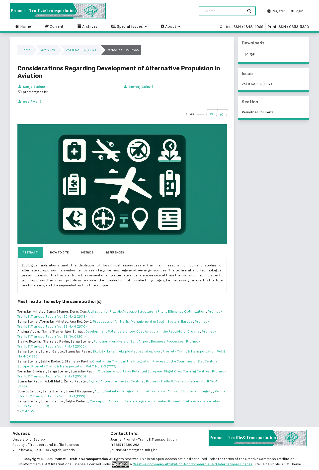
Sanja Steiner (31, 87)
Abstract (30, 252)
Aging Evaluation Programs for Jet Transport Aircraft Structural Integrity (153, 391)
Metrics (87, 252)
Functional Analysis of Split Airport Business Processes (138, 341)
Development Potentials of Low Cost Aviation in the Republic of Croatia (142, 331)
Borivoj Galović (138, 87)
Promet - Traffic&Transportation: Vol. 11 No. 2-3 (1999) (73, 366)
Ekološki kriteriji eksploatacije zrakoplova (127, 351)
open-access (167, 459)
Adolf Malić (29, 102)
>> (32, 411)
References (115, 252)
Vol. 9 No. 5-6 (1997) (81, 50)
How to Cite (59, 252)
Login (297, 10)
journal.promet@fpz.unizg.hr (133, 450)
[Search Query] (223, 11)
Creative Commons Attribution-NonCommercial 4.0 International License (192, 464)
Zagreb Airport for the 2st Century (116, 381)
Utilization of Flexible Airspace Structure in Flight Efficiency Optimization (147, 311)
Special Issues (127, 26)
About (169, 26)
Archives (87, 26)
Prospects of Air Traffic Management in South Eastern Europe (143, 321)
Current (54, 26)
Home (23, 26)
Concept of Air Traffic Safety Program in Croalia (128, 401)
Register (276, 10)
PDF (251, 54)
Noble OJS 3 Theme (285, 464)
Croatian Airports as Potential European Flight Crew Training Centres (154, 371)
